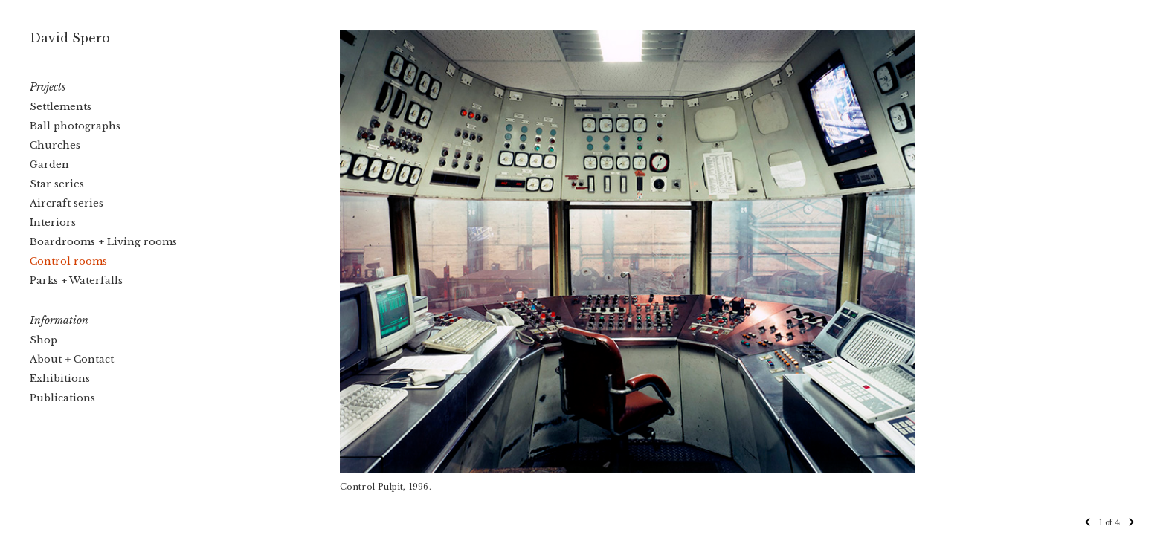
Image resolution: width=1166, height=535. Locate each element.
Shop (43, 340)
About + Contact (72, 359)
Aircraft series (66, 203)
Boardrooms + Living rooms (103, 242)
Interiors (53, 222)
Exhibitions (60, 378)
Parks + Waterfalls (76, 280)
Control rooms (68, 261)
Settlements (60, 106)
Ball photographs (75, 126)
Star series (57, 184)
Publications (62, 398)
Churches (55, 145)
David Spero (70, 37)
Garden (49, 164)
